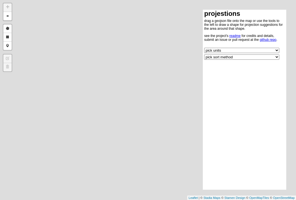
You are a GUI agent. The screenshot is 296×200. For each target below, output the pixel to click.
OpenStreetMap (284, 197)
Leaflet (193, 197)
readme (235, 36)
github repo (268, 40)
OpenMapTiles (259, 197)
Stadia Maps (211, 197)
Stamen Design (235, 197)
